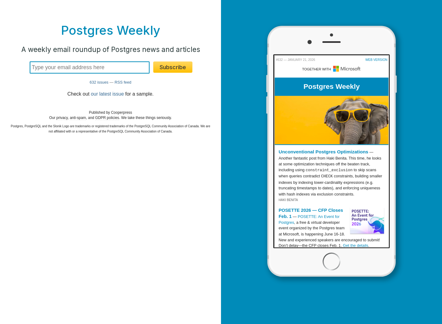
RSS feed (122, 82)
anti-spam (78, 118)
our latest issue (107, 94)
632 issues (99, 82)
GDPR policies (107, 118)
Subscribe (173, 67)
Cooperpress (121, 112)
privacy (62, 118)
